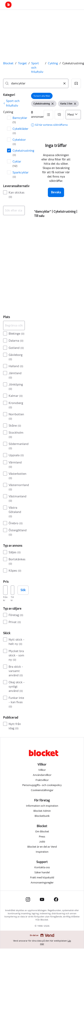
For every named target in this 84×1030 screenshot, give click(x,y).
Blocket (8, 63)
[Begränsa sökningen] (14, 325)
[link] (14, 103)
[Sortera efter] (73, 114)
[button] (76, 83)
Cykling (53, 63)
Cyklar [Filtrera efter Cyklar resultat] (17, 164)
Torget (22, 63)
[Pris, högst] (12, 590)
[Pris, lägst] (5, 590)
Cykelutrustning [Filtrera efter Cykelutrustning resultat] (19, 153)
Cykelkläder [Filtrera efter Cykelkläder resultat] (19, 131)
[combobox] (35, 83)
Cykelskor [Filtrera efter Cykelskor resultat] (19, 142)
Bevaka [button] (56, 192)
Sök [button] (23, 590)
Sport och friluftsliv (37, 67)
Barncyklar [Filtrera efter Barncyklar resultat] (19, 120)
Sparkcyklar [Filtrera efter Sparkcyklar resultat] (19, 175)
